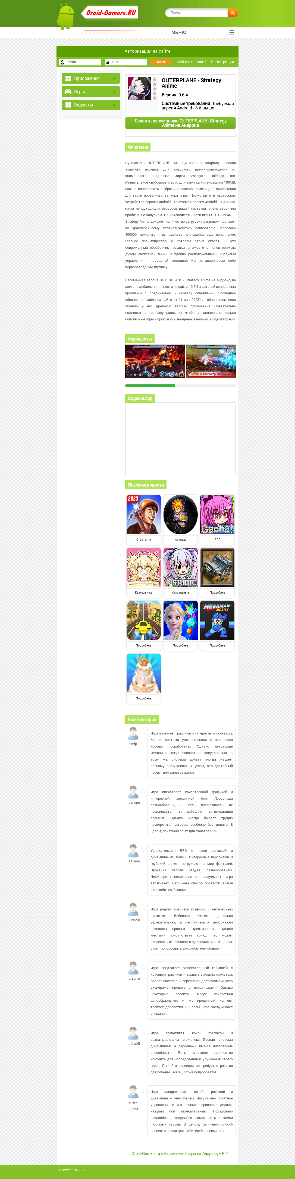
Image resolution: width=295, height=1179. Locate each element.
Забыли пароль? (191, 61)
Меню (202, 32)
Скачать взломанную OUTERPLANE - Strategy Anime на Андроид (181, 123)
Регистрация (222, 61)
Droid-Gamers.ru (146, 1153)
